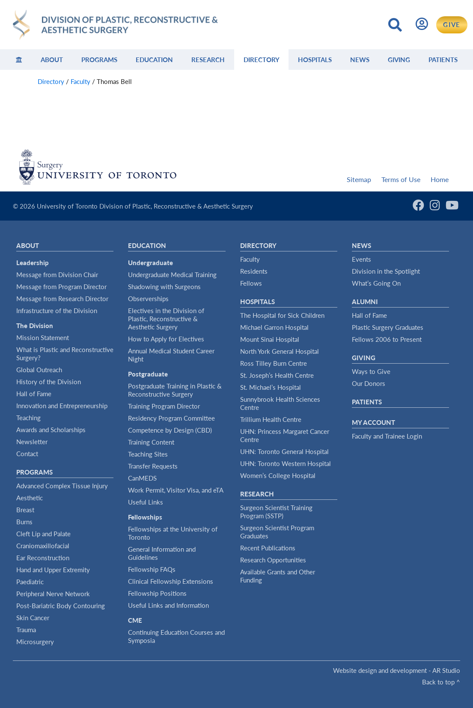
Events (361, 259)
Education (154, 59)
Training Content (151, 442)
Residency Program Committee (171, 418)
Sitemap (359, 179)
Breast (25, 510)
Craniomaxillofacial (42, 546)
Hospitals (315, 59)
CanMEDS (142, 478)
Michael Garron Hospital (274, 327)
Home (440, 179)
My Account (373, 422)
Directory (262, 59)
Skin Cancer (32, 617)
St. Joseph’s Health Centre (277, 375)
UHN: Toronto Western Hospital (285, 463)
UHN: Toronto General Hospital (284, 451)
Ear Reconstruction (42, 558)
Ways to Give (371, 371)
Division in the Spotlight (386, 271)
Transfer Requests (153, 466)
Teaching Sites (148, 454)
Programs (99, 59)
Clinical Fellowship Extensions (170, 581)
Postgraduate (148, 374)
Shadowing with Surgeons (164, 286)
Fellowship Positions (157, 593)
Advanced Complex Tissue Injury (62, 486)
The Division (34, 325)
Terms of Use (400, 179)
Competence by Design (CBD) (170, 430)
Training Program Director (164, 406)
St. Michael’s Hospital (270, 387)
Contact (27, 453)
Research (208, 59)
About (52, 59)
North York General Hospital (279, 351)
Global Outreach (39, 369)
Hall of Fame (33, 393)
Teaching (28, 417)
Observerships (148, 298)
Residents (254, 271)
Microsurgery (35, 641)
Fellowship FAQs (152, 569)
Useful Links (145, 502)
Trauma (26, 629)
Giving (399, 59)
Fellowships (145, 517)
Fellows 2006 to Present (387, 339)
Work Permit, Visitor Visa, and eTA (175, 490)
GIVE (451, 24)
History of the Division (48, 381)
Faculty (250, 259)
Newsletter (32, 441)
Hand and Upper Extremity (53, 570)
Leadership (32, 262)
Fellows (251, 283)
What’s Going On (376, 283)
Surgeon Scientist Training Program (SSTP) (276, 512)
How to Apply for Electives (166, 339)
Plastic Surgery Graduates (387, 327)
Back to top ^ (441, 682)
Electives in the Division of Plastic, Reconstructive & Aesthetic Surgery (166, 319)
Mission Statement (42, 337)
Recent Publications (267, 548)
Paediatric (30, 582)
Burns (24, 522)
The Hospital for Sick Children (282, 315)
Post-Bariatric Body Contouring (60, 605)
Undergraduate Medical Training (172, 274)
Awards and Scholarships (51, 429)
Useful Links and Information (168, 605)
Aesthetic (29, 498)
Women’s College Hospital (277, 475)
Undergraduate (150, 262)
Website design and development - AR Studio (396, 670)
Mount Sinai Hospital (269, 339)
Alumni (365, 301)
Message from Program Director (61, 286)
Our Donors (368, 383)
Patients (443, 59)
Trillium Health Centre (270, 419)
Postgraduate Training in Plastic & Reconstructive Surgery (175, 390)
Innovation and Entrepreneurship (61, 405)
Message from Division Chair (57, 274)
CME (135, 620)
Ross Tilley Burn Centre (273, 363)
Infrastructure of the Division (56, 310)
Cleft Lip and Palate (43, 534)
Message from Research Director (62, 298)
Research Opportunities (273, 560)
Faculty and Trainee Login (387, 436)
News (359, 59)
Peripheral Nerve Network (53, 593)
